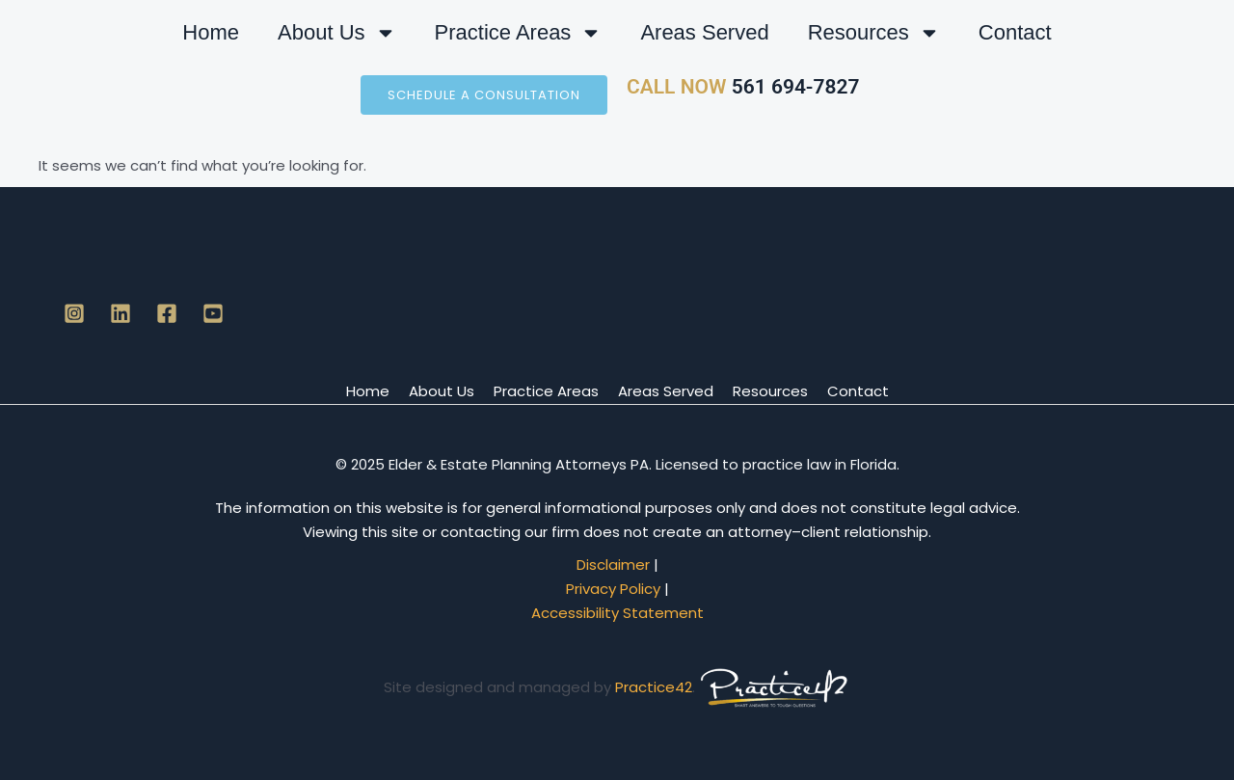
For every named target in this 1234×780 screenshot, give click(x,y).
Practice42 (653, 687)
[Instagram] (74, 313)
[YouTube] (213, 313)
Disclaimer (613, 564)
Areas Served (704, 32)
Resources (874, 33)
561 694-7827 (792, 86)
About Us (337, 33)
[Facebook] (166, 313)
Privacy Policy (613, 588)
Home (210, 32)
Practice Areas (519, 33)
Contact (1015, 32)
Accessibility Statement (617, 613)
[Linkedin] (120, 313)
